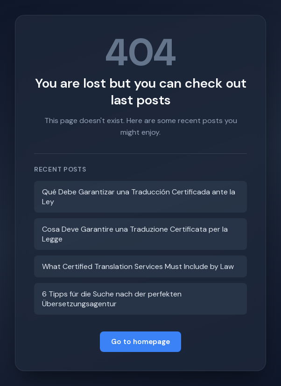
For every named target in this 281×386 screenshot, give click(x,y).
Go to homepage (140, 341)
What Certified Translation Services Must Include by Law (138, 266)
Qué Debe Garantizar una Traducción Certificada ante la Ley (138, 197)
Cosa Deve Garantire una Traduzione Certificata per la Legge (135, 234)
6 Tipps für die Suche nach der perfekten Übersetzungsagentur (112, 299)
